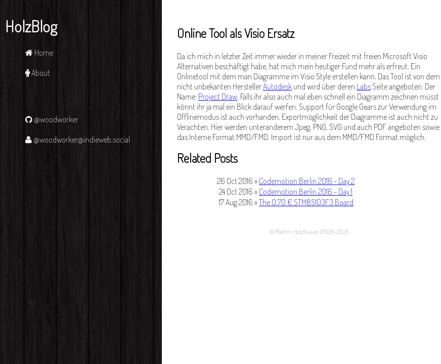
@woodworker (51, 119)
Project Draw (217, 97)
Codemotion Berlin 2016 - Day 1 (305, 192)
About (37, 73)
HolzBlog (31, 26)
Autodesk (277, 86)
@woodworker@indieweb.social (77, 139)
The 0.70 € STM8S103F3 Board (306, 202)
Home (39, 53)
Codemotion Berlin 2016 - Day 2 (307, 181)
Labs (364, 86)
